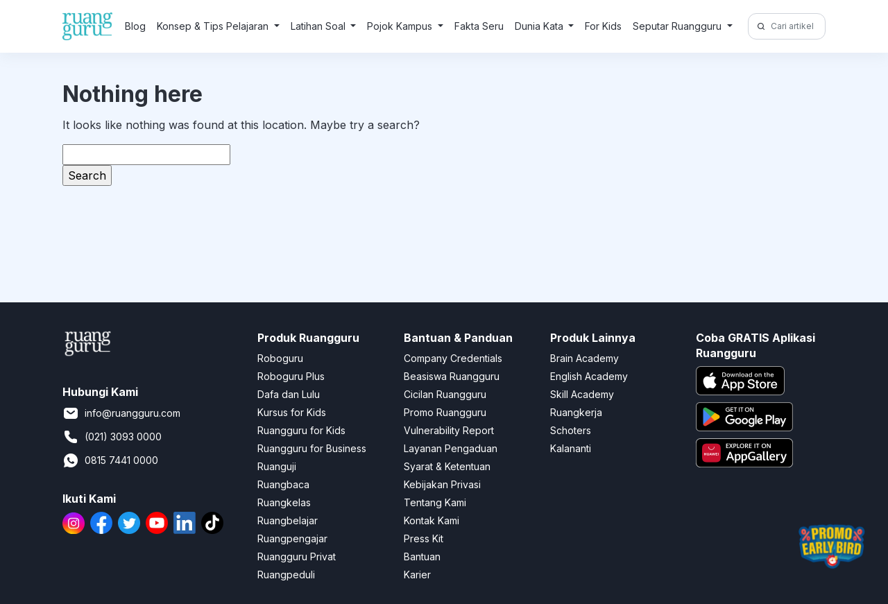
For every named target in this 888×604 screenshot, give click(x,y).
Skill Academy (582, 394)
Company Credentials (453, 358)
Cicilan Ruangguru (445, 394)
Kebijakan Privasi (442, 484)
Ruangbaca (283, 484)
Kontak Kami (431, 520)
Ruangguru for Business (311, 448)
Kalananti (570, 448)
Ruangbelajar (287, 520)
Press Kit (423, 538)
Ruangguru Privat (296, 556)
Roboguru (280, 358)
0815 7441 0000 (110, 460)
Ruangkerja (576, 412)
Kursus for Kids (291, 412)
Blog (135, 26)
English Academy (589, 376)
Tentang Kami (435, 502)
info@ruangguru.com (121, 413)
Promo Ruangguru (445, 412)
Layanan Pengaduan (450, 448)
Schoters (570, 430)
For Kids (603, 26)
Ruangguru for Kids (301, 430)
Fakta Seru (479, 26)
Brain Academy (584, 358)
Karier (417, 574)
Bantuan (422, 556)
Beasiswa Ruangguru (452, 376)
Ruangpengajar (292, 538)
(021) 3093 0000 (112, 437)
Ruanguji (276, 466)
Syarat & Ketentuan (447, 466)
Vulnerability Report (449, 430)
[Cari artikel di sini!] (796, 26)
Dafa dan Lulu (288, 394)
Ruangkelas (284, 502)
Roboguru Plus (291, 376)
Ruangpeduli (286, 574)
